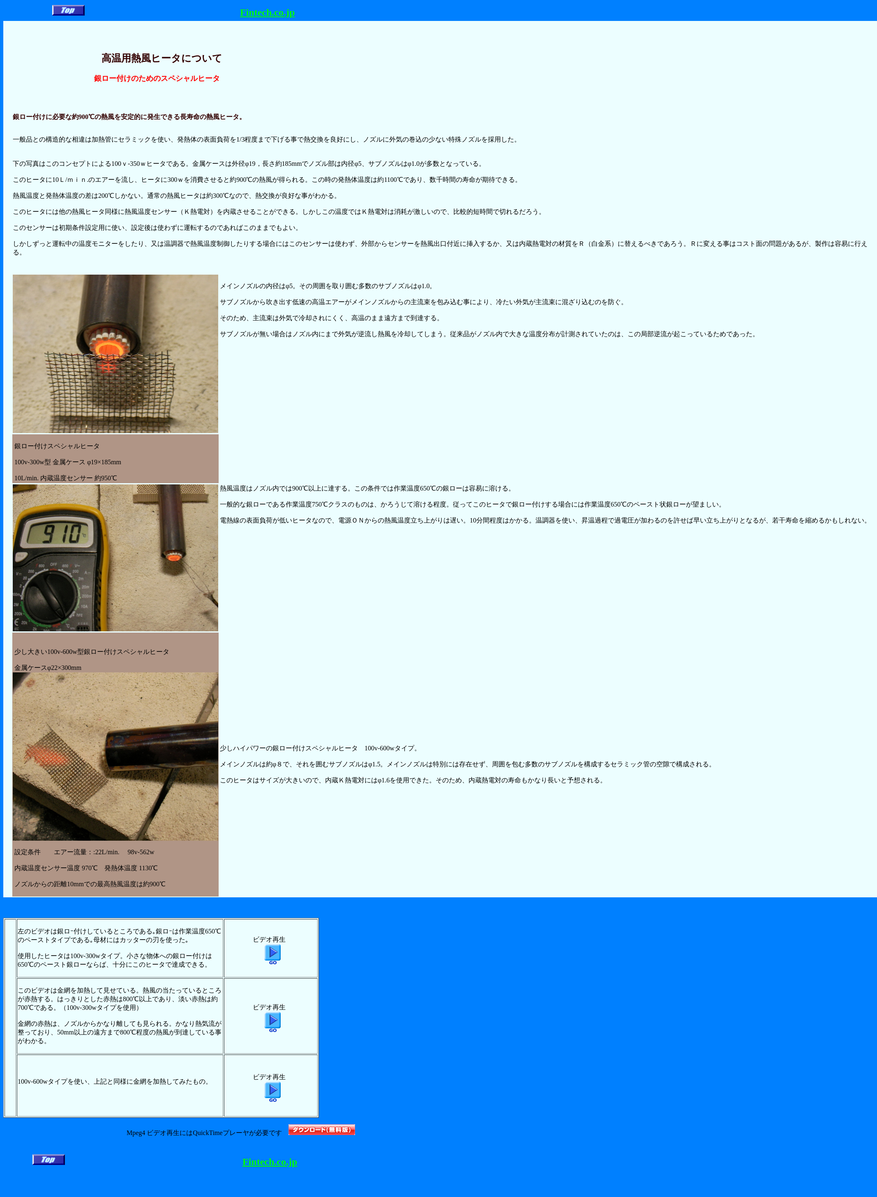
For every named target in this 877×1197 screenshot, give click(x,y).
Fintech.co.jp (267, 12)
